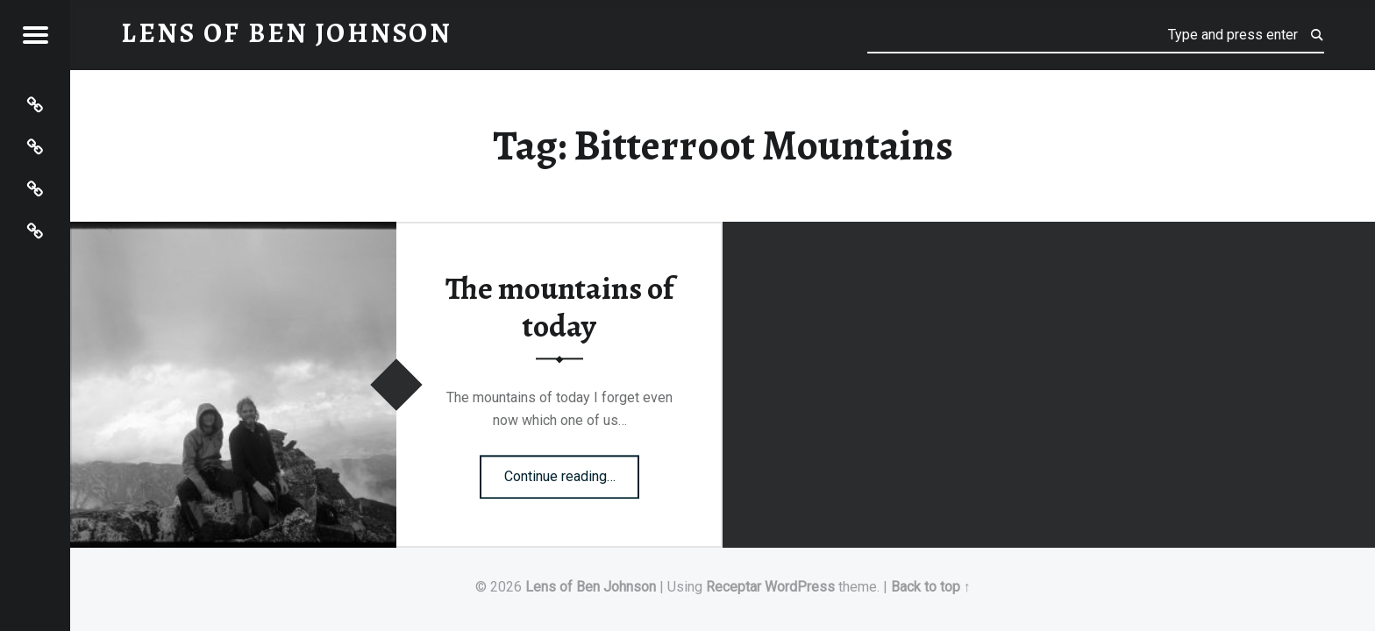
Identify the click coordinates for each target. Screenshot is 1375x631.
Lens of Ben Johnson (590, 586)
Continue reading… (572, 471)
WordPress (800, 586)
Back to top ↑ (931, 586)
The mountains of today (559, 308)
